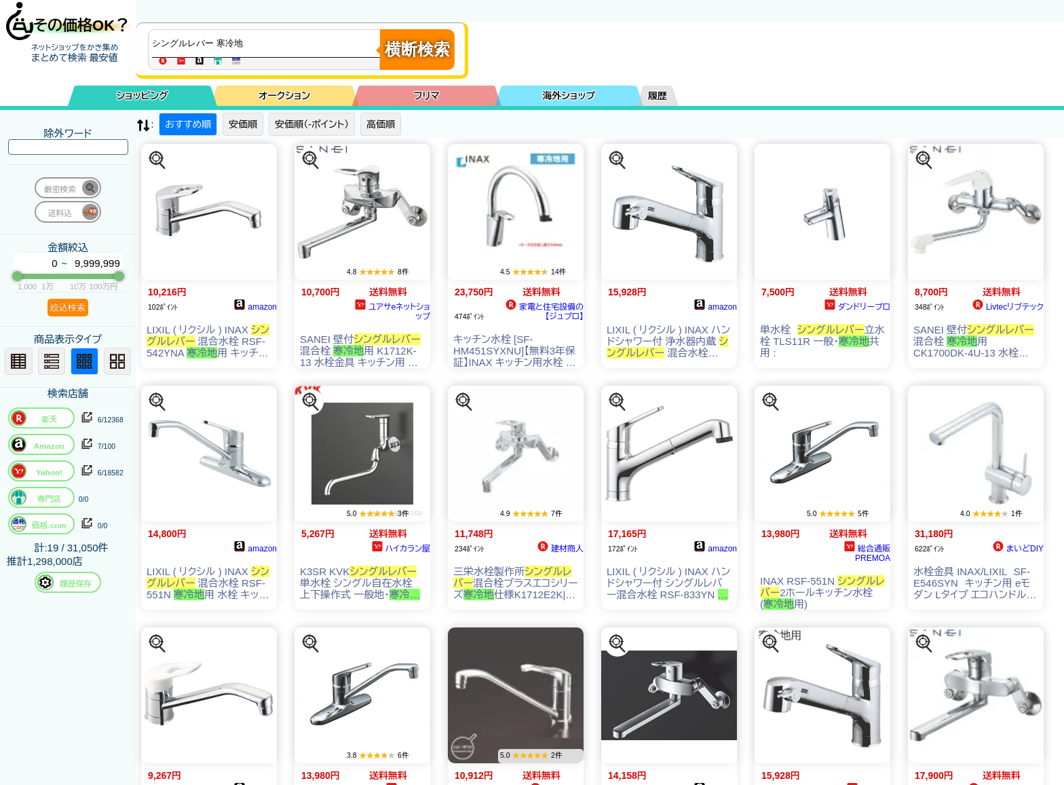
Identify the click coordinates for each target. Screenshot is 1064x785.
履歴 (657, 95)
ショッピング (142, 95)
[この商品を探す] (157, 160)
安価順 (243, 124)
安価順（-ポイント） (312, 124)
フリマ (427, 95)
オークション (284, 95)
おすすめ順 (188, 124)
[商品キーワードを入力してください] (267, 43)
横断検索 (417, 49)
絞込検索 (68, 307)
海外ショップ (568, 95)
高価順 (380, 124)
